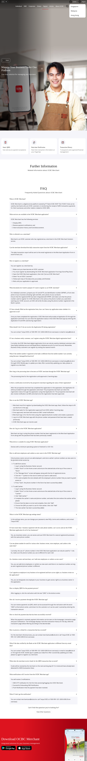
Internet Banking (5, 694)
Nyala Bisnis (4, 657)
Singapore (74, 6)
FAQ (17, 720)
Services (61, 663)
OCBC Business (5, 697)
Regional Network (6, 678)
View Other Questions (43, 581)
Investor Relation (34, 691)
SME (25, 6)
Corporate (32, 6)
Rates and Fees (5, 723)
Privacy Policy (50, 743)
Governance (33, 694)
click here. (21, 751)
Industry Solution (34, 675)
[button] (43, 68)
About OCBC (60, 6)
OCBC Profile (33, 688)
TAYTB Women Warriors (8, 660)
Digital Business (5, 669)
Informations (33, 685)
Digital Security (20, 729)
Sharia (39, 6)
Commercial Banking (35, 657)
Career (17, 723)
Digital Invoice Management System (11, 691)
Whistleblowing (61, 743)
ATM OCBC (4, 688)
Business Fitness (6, 675)
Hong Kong (75, 15)
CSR (31, 697)
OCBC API (4, 710)
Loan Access (4, 666)
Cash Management (6, 663)
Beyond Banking (5, 672)
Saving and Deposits (64, 657)
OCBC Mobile (5, 685)
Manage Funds (34, 666)
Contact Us (33, 727)
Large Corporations (35, 660)
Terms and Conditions (22, 717)
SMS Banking (5, 700)
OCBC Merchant (5, 707)
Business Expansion (35, 663)
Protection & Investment (65, 666)
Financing (61, 660)
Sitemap (70, 743)
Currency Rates (5, 726)
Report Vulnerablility (80, 743)
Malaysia (74, 11)
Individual (18, 6)
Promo (3, 717)
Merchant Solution (6, 703)
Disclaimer (41, 743)
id (3, 1)
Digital (45, 6)
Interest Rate (4, 729)
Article (51, 6)
